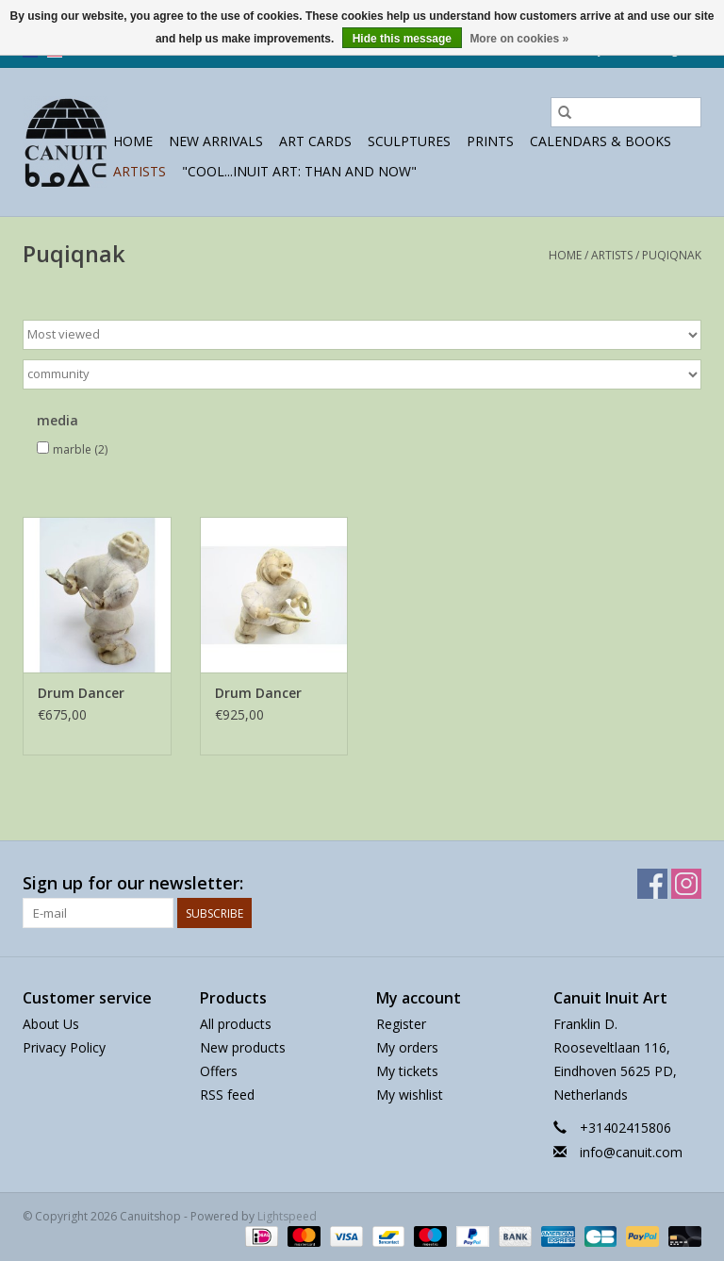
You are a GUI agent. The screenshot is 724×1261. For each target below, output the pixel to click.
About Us (51, 1024)
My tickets (407, 1071)
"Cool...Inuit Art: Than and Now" (299, 171)
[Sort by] (362, 335)
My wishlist (409, 1094)
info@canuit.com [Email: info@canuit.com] (631, 1152)
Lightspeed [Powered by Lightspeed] (287, 1216)
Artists (139, 171)
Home (133, 141)
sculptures (409, 141)
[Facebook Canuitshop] (652, 884)
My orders (407, 1047)
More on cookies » (518, 38)
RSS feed (227, 1094)
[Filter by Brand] (362, 374)
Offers (219, 1071)
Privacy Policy (64, 1047)
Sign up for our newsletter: (133, 883)
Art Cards (315, 141)
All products (236, 1024)
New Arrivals (216, 141)
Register (401, 1024)
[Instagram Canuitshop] (686, 884)
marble (80, 449)
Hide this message (402, 38)
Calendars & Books (600, 141)
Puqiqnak (671, 255)
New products (243, 1047)
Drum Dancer (81, 693)
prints (490, 141)
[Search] (626, 112)
